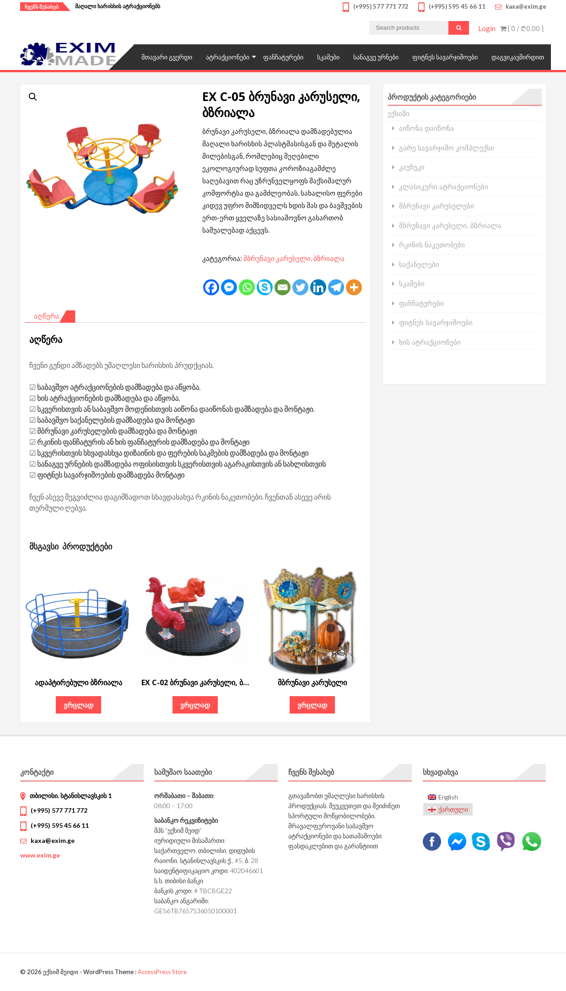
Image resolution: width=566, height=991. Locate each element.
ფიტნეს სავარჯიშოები (445, 57)
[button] (33, 97)
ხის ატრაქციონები (430, 342)
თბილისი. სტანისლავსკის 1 (71, 795)
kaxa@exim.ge (53, 840)
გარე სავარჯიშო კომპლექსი (446, 147)
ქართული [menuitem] (453, 809)
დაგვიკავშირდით (517, 57)
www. (40, 855)
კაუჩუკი (412, 167)
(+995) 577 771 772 (59, 810)
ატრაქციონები (227, 57)
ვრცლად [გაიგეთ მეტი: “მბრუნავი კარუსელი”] (312, 705)
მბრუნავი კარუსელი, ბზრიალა (294, 258)
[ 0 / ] (522, 28)
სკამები (328, 57)
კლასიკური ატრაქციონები (443, 186)
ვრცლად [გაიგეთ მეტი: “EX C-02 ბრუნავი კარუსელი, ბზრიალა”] (195, 705)
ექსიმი (399, 113)
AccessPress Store (162, 971)
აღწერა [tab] (46, 316)
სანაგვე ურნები (376, 57)
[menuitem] (448, 797)
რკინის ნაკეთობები (432, 244)
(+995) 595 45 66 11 (60, 825)
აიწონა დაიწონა (426, 128)
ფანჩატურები (283, 57)
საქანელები (419, 264)
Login (487, 28)
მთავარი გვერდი (166, 57)
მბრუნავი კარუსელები (436, 205)
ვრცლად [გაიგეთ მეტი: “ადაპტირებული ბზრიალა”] (78, 705)
